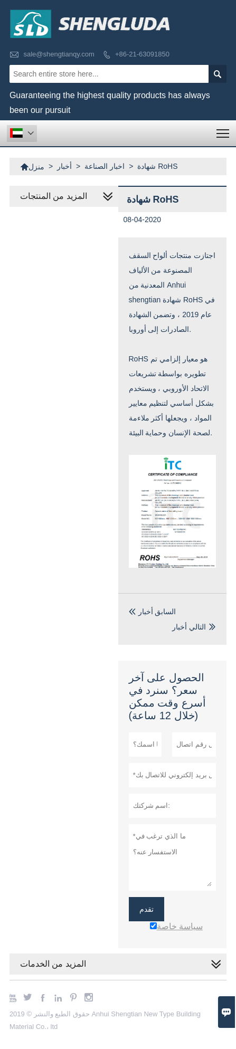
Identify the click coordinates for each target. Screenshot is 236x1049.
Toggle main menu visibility (223, 130)
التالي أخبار (189, 627)
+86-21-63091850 (142, 54)
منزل (32, 167)
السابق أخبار (152, 611)
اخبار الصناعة (104, 166)
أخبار (64, 166)
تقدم (146, 909)
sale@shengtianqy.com (59, 54)
